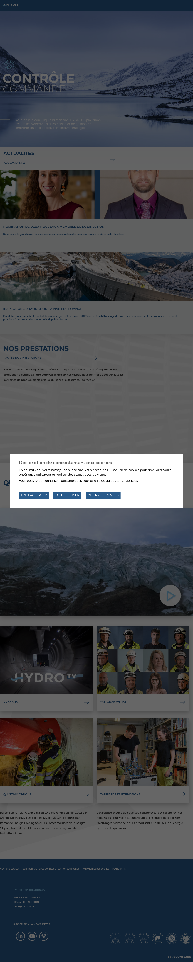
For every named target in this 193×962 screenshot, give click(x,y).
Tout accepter (34, 495)
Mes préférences (103, 495)
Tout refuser (67, 495)
